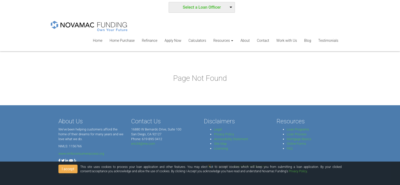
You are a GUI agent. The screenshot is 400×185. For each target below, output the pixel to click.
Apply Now (173, 40)
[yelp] (75, 161)
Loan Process (297, 134)
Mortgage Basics (299, 139)
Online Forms (296, 144)
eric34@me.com (143, 144)
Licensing (221, 148)
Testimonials (328, 40)
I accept (68, 169)
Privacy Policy (224, 134)
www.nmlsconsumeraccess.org (81, 153)
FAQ (290, 148)
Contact (263, 40)
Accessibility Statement (231, 139)
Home (97, 40)
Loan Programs (298, 129)
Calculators (197, 40)
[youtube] (71, 161)
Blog (307, 40)
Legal (218, 129)
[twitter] (63, 161)
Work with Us (286, 40)
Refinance (149, 40)
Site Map (220, 144)
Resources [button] (223, 40)
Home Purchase (122, 40)
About (245, 40)
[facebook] (59, 161)
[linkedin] (66, 161)
